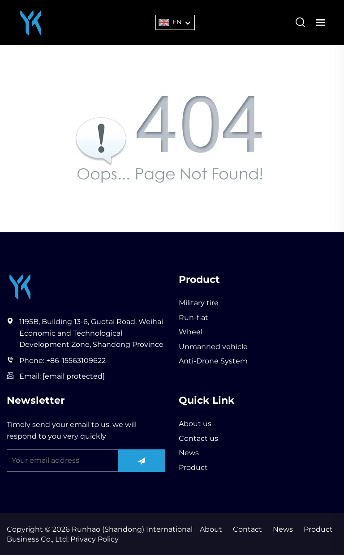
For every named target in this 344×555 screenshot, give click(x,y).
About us (195, 423)
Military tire (199, 303)
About (211, 529)
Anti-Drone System (213, 361)
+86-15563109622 (76, 360)
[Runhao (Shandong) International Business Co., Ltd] (30, 21)
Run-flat (193, 317)
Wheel (190, 332)
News (189, 452)
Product (193, 467)
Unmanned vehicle (213, 346)
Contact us (198, 438)
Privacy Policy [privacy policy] (94, 539)
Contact (247, 529)
